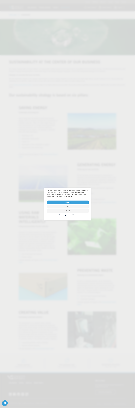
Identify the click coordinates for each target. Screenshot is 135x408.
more (68, 211)
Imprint (67, 217)
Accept (68, 202)
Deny (68, 207)
